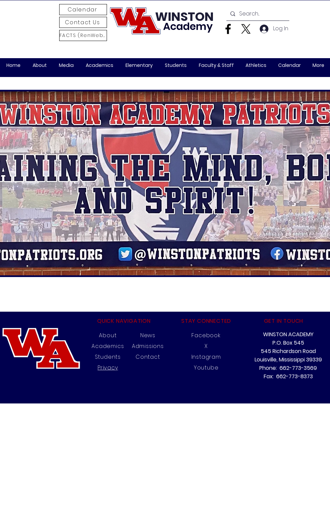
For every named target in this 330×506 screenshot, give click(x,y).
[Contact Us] (83, 22)
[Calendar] (83, 9)
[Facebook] (228, 29)
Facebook (205, 335)
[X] (246, 29)
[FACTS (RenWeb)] (83, 35)
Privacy (108, 368)
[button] (66, 65)
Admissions (148, 346)
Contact (148, 357)
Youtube (206, 368)
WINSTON (184, 16)
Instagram (206, 357)
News (147, 335)
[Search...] (257, 14)
